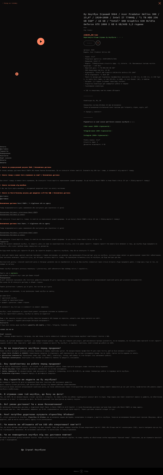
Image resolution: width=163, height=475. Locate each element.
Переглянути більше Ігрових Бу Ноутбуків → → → (103, 37)
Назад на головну (10, 3)
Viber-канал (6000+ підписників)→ (97, 126)
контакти (14, 273)
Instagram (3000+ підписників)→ (96, 135)
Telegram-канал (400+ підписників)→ (98, 131)
